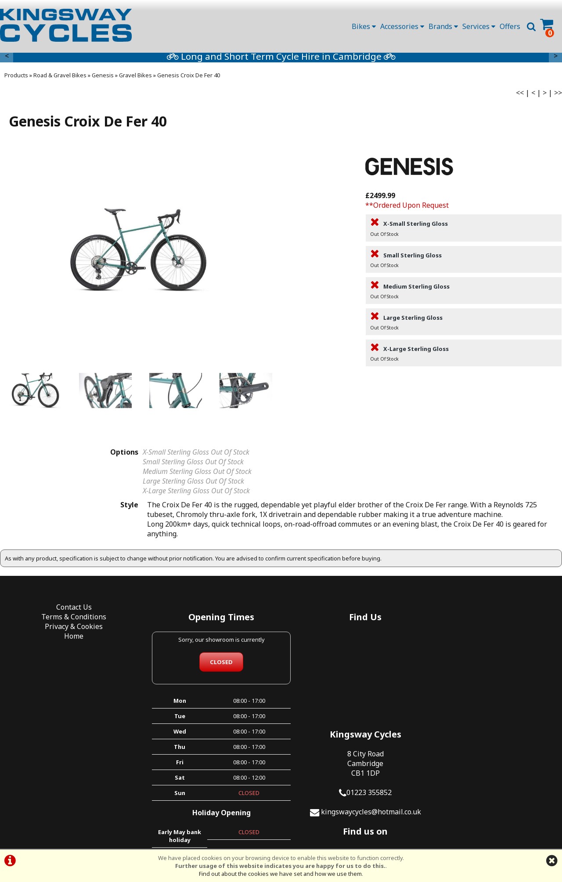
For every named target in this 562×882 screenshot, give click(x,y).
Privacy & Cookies (70, 629)
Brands (443, 26)
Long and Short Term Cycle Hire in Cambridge (436, 59)
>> (558, 95)
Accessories (402, 26)
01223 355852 (495, 678)
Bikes (364, 26)
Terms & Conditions (70, 620)
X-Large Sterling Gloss (464, 356)
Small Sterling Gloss (464, 263)
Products (16, 78)
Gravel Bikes (135, 78)
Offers (510, 26)
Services (478, 26)
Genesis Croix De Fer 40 (188, 78)
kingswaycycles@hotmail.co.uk (497, 697)
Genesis (103, 78)
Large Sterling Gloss (464, 325)
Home (70, 639)
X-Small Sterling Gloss (464, 232)
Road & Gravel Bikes (59, 78)
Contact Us (70, 610)
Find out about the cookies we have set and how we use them (280, 874)
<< (520, 95)
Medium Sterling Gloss (464, 294)
